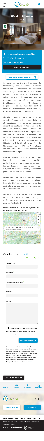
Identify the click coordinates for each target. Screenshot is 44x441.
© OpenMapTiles (29, 227)
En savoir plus (12, 411)
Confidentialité (35, 425)
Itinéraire (27, 391)
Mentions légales (25, 425)
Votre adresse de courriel (14, 282)
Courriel (16, 391)
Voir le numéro (17, 58)
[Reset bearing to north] (38, 222)
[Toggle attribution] (38, 227)
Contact (32, 411)
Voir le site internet (22, 67)
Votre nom (9, 272)
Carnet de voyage (38, 392)
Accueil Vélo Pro (8, 425)
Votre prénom (10, 263)
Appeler (5, 391)
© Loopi (19, 229)
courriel (31, 366)
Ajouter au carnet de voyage (20, 77)
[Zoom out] (38, 219)
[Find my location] (38, 212)
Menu (4, 4)
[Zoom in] (38, 216)
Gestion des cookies (9, 428)
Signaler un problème (13, 381)
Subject (9, 291)
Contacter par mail (15, 62)
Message (9, 301)
